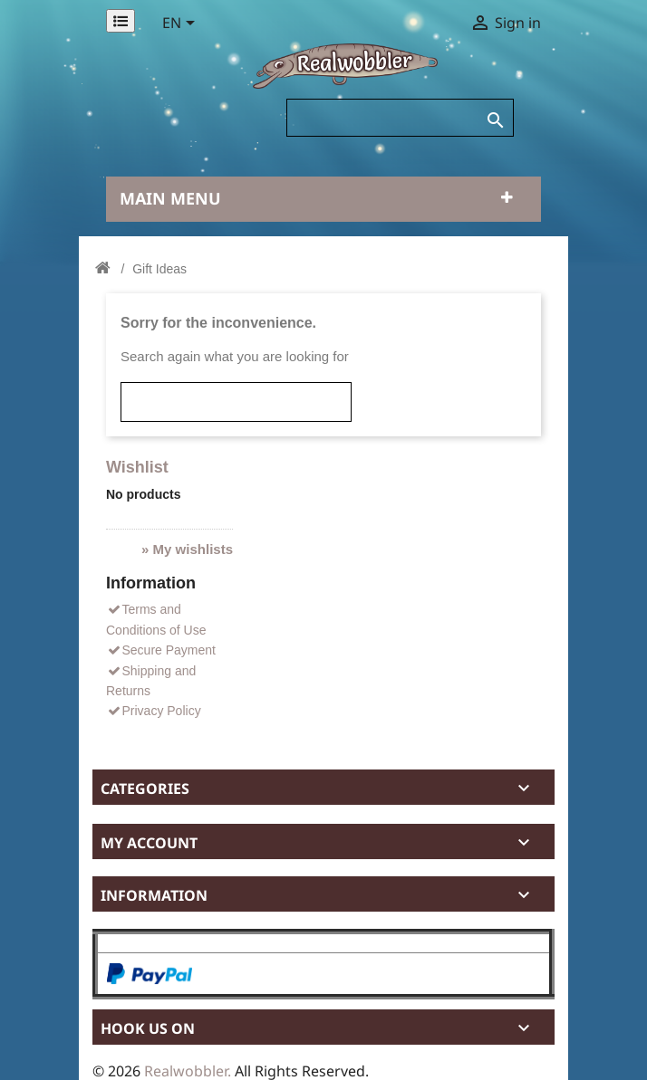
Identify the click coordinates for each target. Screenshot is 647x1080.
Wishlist (137, 467)
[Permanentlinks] (120, 21)
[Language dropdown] (181, 24)
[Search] (400, 118)
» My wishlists (187, 549)
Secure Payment (161, 650)
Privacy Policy (153, 710)
